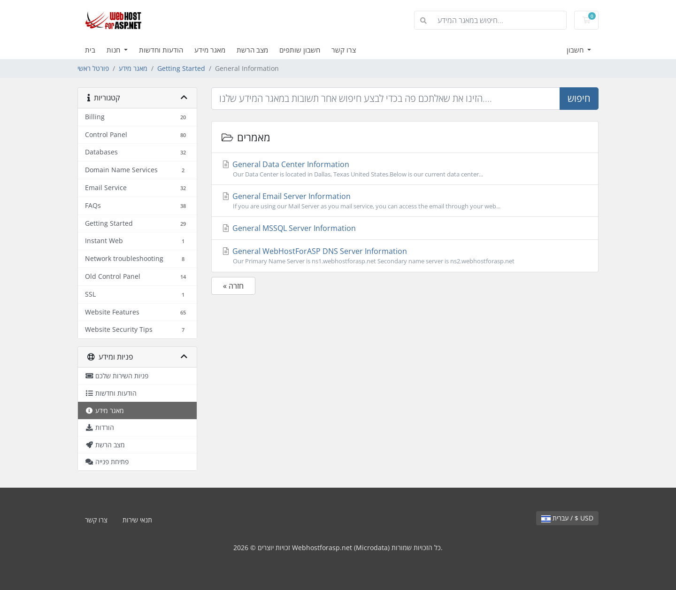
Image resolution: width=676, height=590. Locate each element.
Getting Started (181, 68)
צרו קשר (343, 49)
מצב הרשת (252, 49)
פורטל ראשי (93, 68)
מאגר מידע (209, 49)
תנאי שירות (137, 519)
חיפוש (579, 98)
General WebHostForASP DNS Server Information (405, 256)
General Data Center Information (405, 169)
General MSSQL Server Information (288, 228)
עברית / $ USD (567, 517)
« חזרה (233, 286)
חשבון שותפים (299, 49)
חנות (114, 49)
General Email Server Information (405, 201)
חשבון (576, 49)
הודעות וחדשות (161, 49)
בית (90, 49)
